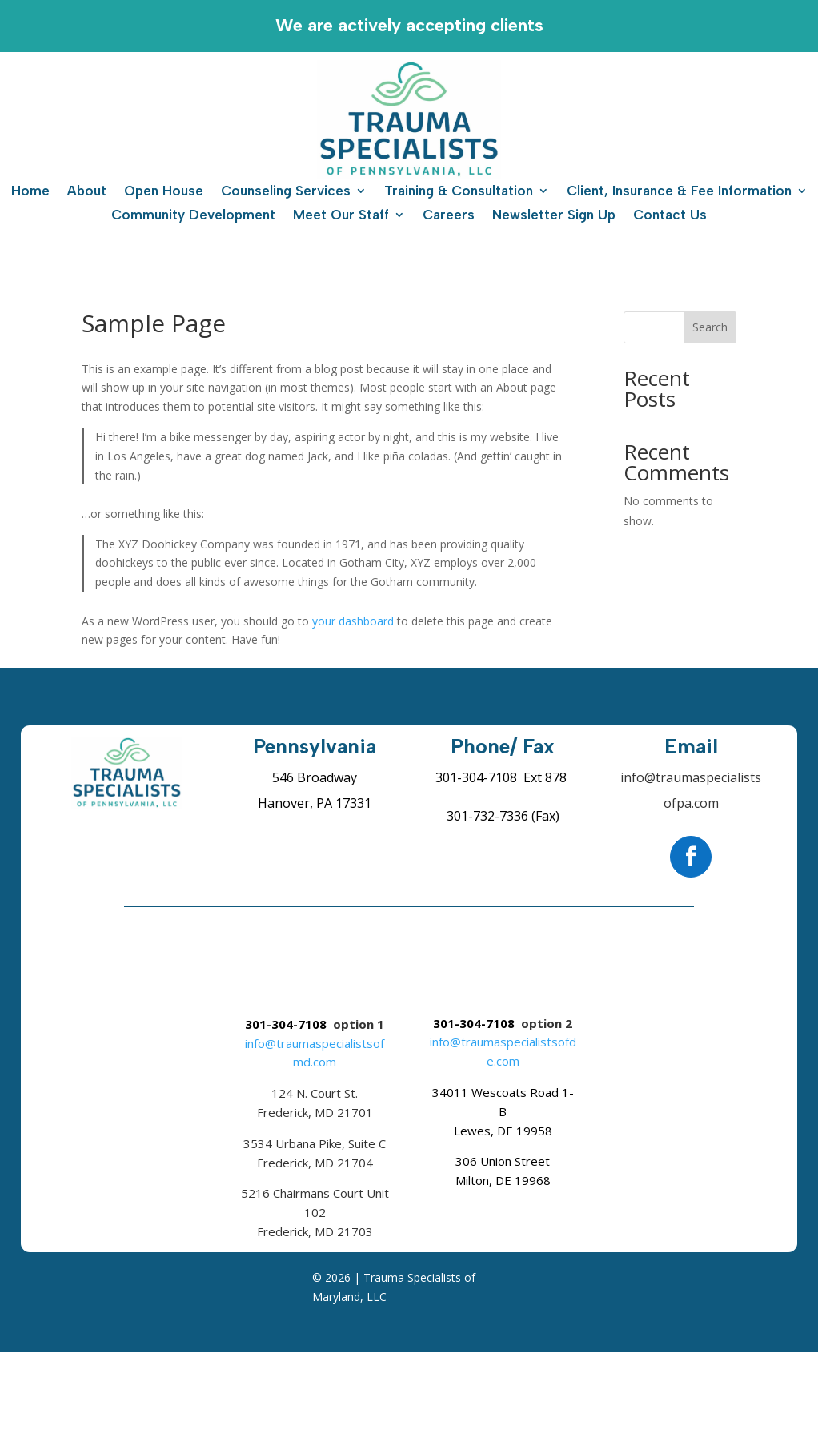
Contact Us (670, 216)
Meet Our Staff (341, 216)
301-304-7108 (476, 777)
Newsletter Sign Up (554, 216)
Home (30, 192)
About (86, 192)
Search (710, 327)
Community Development (193, 216)
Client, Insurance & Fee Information (679, 192)
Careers (449, 216)
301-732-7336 (487, 816)
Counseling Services (286, 192)
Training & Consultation (458, 192)
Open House (163, 192)
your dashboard (353, 621)
